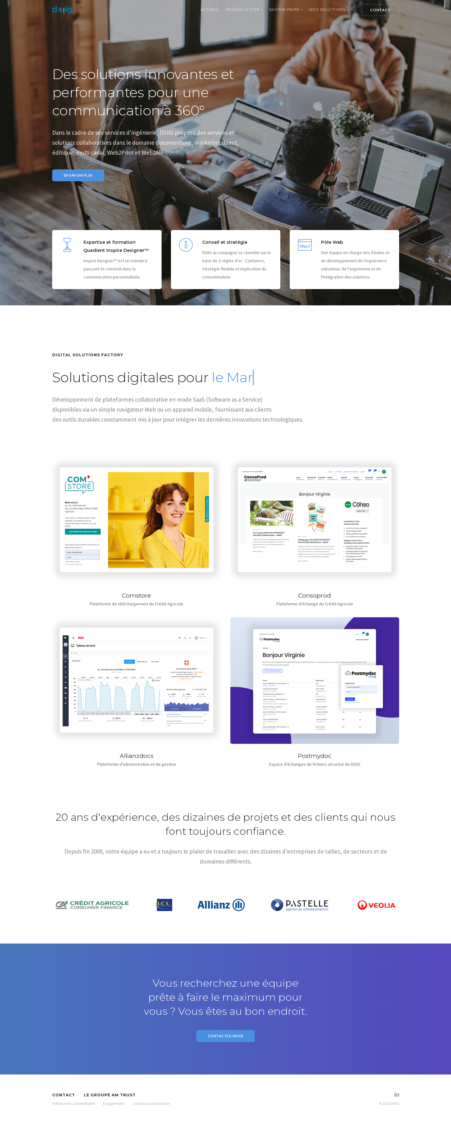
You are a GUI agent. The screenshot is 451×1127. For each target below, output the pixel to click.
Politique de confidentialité (73, 1106)
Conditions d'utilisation (151, 1106)
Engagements (114, 1106)
